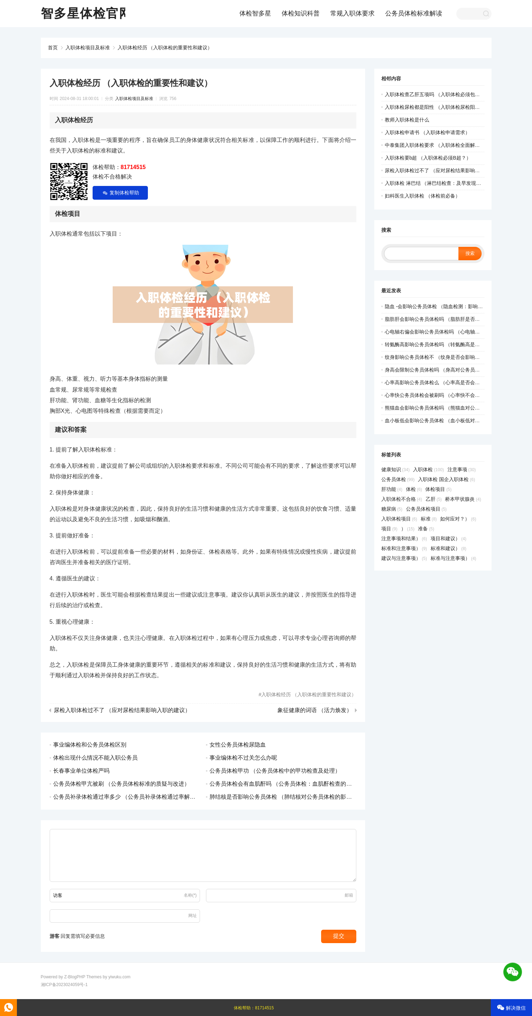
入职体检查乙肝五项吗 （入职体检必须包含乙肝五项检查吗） (452, 94)
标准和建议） (449, 548)
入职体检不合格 (401, 499)
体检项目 (438, 489)
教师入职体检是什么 (407, 120)
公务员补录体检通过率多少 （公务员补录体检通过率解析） (127, 797)
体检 (414, 489)
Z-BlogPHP (74, 976)
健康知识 (395, 469)
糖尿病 (391, 509)
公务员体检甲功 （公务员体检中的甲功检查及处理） (274, 771)
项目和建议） (449, 538)
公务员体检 (398, 479)
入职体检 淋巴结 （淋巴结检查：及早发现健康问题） (443, 183)
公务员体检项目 (426, 509)
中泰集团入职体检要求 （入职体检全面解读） (435, 145)
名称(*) (190, 895)
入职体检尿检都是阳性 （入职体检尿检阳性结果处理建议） (449, 107)
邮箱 (349, 895)
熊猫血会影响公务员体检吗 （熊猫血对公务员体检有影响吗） (452, 408)
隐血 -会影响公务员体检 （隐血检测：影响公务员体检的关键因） (456, 306)
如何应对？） (458, 519)
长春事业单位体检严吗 (81, 771)
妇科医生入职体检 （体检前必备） (422, 196)
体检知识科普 (301, 13)
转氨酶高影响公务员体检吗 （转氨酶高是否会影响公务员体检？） (457, 344)
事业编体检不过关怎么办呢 (243, 758)
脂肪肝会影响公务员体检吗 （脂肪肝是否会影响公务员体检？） (454, 319)
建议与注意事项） (404, 558)
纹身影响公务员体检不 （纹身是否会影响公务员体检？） (447, 357)
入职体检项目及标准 (87, 47)
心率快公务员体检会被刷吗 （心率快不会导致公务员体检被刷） (454, 395)
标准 (429, 519)
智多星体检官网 (86, 13)
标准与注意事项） (453, 558)
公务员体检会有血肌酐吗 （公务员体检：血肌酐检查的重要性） (289, 784)
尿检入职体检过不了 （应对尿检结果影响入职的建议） (122, 710)
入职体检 (428, 469)
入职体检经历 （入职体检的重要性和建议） (165, 47)
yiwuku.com (119, 976)
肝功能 (391, 489)
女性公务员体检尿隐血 (237, 745)
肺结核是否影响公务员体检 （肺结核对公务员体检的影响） (283, 797)
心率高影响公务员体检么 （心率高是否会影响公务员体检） (449, 382)
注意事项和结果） (404, 538)
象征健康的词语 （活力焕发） (314, 710)
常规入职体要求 (352, 13)
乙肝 (434, 499)
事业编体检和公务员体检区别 (89, 745)
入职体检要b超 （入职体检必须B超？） (428, 158)
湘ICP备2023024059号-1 (64, 984)
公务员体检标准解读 (413, 13)
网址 (192, 915)
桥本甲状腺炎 (463, 499)
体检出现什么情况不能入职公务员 (95, 758)
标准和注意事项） (404, 548)
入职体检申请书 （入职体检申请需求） (427, 132)
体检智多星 (255, 13)
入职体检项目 (399, 519)
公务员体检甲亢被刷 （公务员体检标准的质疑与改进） (121, 784)
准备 (426, 528)
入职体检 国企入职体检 (446, 479)
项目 (389, 528)
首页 (53, 47)
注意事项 (461, 469)
